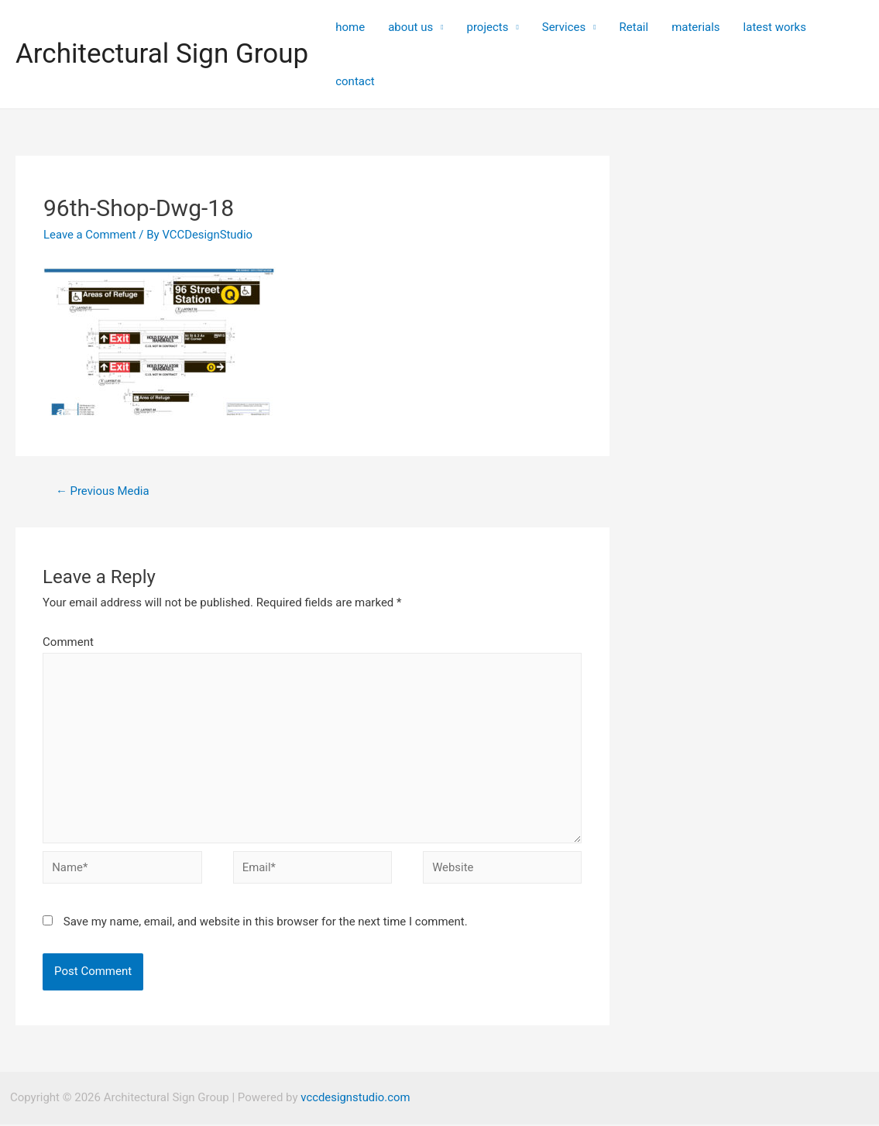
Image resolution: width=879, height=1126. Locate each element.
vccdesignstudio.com (355, 1100)
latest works (774, 27)
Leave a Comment (90, 235)
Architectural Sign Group (161, 54)
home (350, 27)
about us (410, 27)
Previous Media (103, 491)
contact (355, 81)
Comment (68, 642)
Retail (634, 27)
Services (564, 27)
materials (695, 27)
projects (487, 27)
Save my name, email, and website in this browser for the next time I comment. (266, 924)
